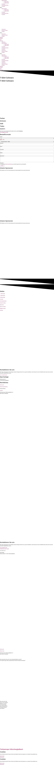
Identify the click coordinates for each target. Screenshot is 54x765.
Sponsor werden (5, 30)
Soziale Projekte (3, 302)
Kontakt (3, 31)
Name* (1, 146)
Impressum (2, 384)
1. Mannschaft (6, 44)
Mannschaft (3, 293)
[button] (27, 7)
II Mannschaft (2, 295)
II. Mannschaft (6, 2)
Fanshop (1, 310)
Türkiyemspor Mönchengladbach (11, 749)
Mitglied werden (3, 308)
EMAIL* (1, 152)
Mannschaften (4, 0)
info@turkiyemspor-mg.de (4, 548)
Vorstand (3, 12)
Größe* (1, 136)
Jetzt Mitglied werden (4, 132)
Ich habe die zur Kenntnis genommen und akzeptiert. (13, 164)
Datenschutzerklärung (9, 164)
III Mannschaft (2, 297)
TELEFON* (2, 149)
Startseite (3, 42)
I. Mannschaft (6, 1)
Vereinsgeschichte (5, 5)
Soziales (3, 6)
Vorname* (1, 143)
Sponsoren (4, 29)
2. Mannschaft (6, 45)
